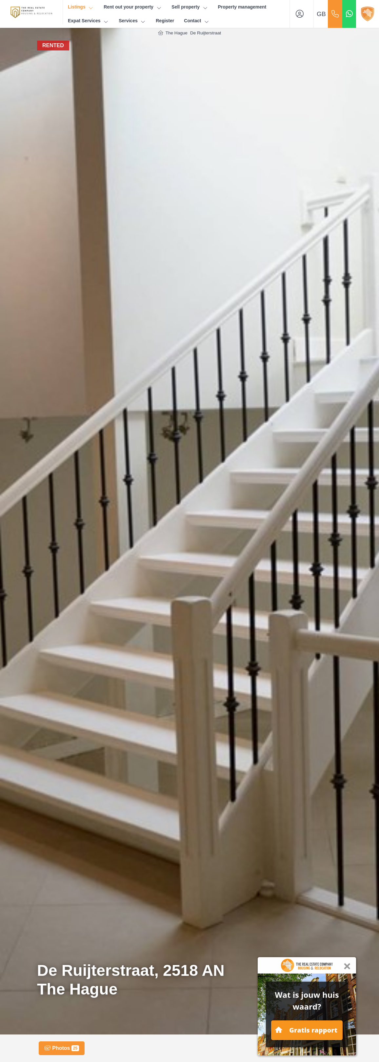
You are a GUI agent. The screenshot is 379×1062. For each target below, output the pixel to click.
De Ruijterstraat (205, 32)
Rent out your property (133, 7)
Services (132, 21)
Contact (196, 21)
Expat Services (88, 21)
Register (165, 20)
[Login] (302, 14)
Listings (81, 7)
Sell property (189, 7)
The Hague (177, 32)
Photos (61, 1048)
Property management (242, 7)
